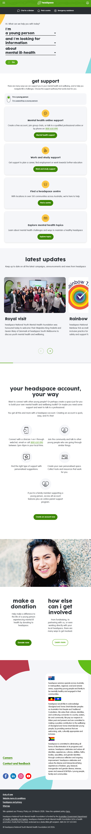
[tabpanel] (35, 307)
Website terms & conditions (14, 799)
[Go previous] (41, 351)
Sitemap (6, 806)
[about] (30, 53)
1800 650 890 (51, 129)
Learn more (60, 642)
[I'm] (30, 33)
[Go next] (50, 351)
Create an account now (45, 517)
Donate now (23, 643)
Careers (7, 758)
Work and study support (45, 169)
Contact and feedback (16, 763)
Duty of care (8, 795)
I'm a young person (20, 97)
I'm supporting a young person (25, 101)
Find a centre (44, 10)
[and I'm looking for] (30, 43)
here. (68, 811)
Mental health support (45, 135)
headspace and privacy (12, 802)
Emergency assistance (64, 10)
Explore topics (45, 237)
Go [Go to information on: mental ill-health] (11, 62)
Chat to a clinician (25, 10)
